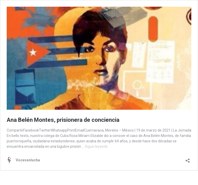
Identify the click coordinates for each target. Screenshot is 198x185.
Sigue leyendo (96, 146)
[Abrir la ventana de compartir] (187, 159)
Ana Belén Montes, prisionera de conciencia (63, 120)
